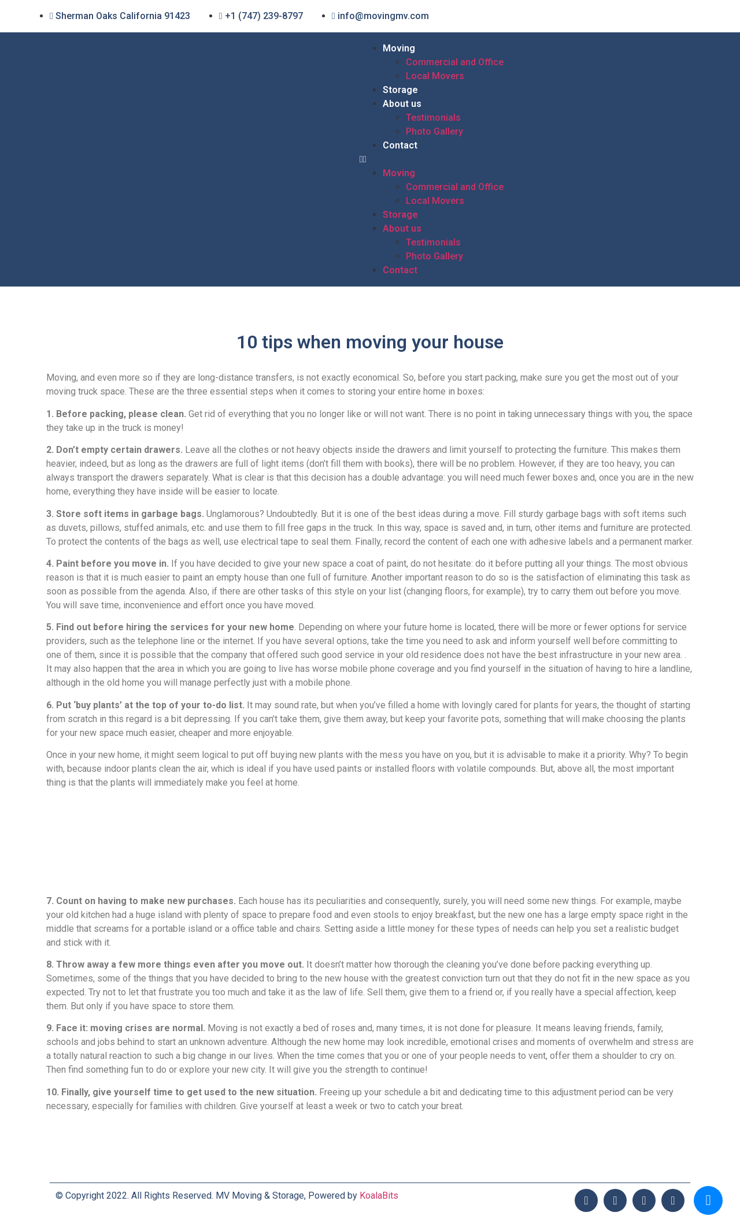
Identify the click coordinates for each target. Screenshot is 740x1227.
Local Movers (435, 75)
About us (402, 103)
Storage (400, 89)
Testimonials (433, 117)
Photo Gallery (434, 131)
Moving (399, 48)
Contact (400, 145)
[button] (525, 159)
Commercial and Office (455, 62)
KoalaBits (379, 1195)
